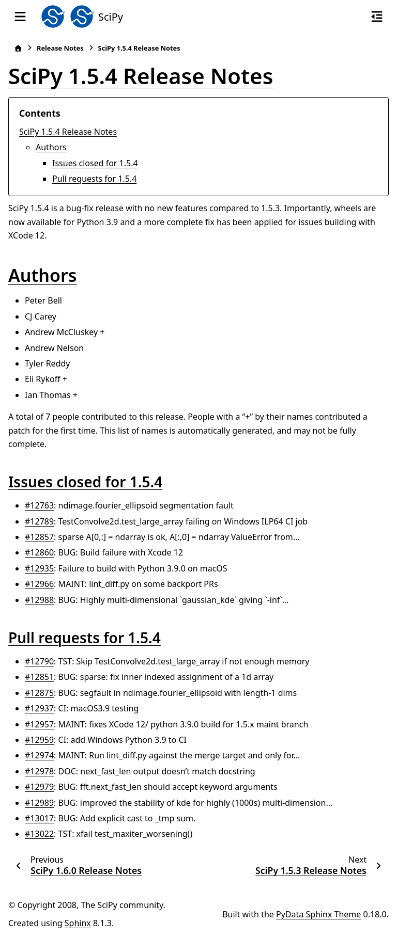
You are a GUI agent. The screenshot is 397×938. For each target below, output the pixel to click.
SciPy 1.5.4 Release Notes (68, 131)
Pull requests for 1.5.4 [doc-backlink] (84, 637)
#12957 (39, 724)
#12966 (39, 584)
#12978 (39, 771)
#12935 (39, 568)
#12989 (39, 802)
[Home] (18, 48)
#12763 (39, 505)
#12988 (39, 600)
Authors (51, 147)
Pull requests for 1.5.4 (94, 178)
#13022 (39, 833)
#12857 (39, 537)
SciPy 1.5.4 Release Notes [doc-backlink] (140, 75)
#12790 (39, 661)
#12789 (39, 521)
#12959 (39, 739)
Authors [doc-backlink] (42, 275)
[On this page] (377, 16)
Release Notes (60, 48)
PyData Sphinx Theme (318, 914)
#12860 (39, 552)
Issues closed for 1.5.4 (95, 163)
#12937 (39, 708)
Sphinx (78, 923)
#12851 (39, 676)
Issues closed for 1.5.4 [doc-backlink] (85, 481)
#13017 (39, 818)
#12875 (39, 692)
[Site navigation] (20, 16)
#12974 (39, 755)
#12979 (39, 786)
